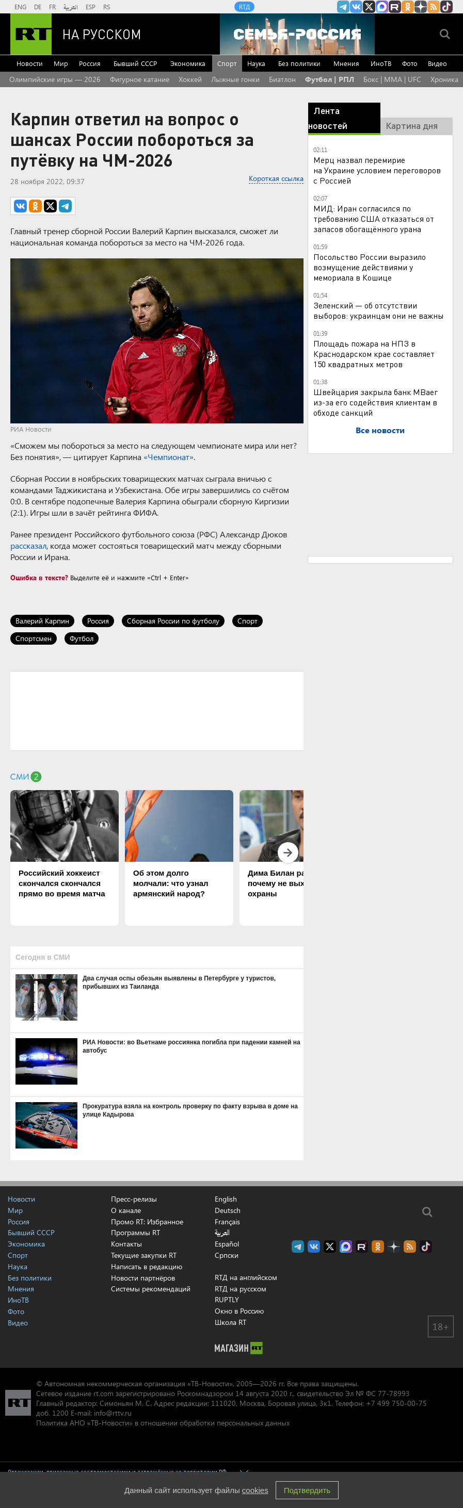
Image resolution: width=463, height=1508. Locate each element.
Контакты (126, 1244)
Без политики (299, 63)
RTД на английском (246, 1277)
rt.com (103, 1393)
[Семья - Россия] (297, 34)
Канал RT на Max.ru (382, 7)
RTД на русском (240, 1288)
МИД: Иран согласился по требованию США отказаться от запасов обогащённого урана (373, 218)
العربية (70, 7)
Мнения (346, 63)
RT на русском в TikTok (446, 7)
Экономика (187, 63)
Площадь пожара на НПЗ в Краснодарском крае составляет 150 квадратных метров (374, 353)
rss (433, 7)
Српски (226, 1255)
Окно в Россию (239, 1311)
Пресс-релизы (134, 1199)
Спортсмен (33, 638)
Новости (30, 63)
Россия (90, 63)
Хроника (444, 79)
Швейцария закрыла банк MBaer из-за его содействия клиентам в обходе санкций (375, 402)
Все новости (380, 429)
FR (52, 7)
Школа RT (230, 1322)
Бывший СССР (135, 63)
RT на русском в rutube (395, 7)
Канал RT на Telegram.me (343, 7)
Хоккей (190, 79)
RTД (244, 7)
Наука (256, 63)
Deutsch (228, 1210)
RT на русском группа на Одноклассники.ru (408, 7)
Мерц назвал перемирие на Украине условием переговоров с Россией (377, 170)
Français (227, 1221)
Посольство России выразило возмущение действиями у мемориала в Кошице (369, 267)
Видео (437, 63)
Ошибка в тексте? (39, 577)
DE (37, 7)
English (226, 1199)
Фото (410, 63)
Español (227, 1244)
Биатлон (282, 79)
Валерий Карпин (42, 621)
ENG (20, 7)
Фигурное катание (139, 79)
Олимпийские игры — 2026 (55, 79)
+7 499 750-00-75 (396, 1403)
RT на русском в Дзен (420, 7)
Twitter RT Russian (369, 7)
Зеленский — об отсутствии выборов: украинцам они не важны (378, 310)
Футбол (81, 638)
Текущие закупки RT (144, 1255)
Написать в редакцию (146, 1266)
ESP (90, 7)
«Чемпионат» (168, 456)
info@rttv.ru (113, 1413)
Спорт (226, 63)
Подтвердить (307, 1490)
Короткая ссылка (276, 178)
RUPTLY (227, 1299)
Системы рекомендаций (150, 1288)
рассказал (28, 545)
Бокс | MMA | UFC (392, 79)
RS (106, 7)
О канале (126, 1210)
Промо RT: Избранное (147, 1221)
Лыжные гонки (235, 79)
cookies (255, 1490)
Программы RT (135, 1232)
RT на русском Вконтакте (356, 7)
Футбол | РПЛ (329, 79)
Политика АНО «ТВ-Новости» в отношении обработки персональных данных (163, 1423)
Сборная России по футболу (173, 621)
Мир (61, 63)
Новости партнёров (143, 1278)
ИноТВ (381, 63)
